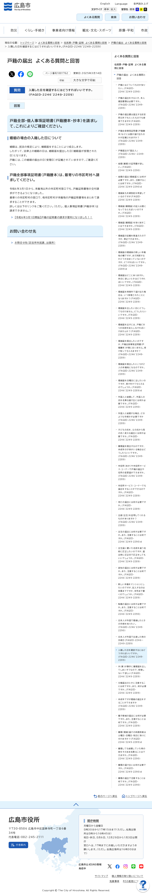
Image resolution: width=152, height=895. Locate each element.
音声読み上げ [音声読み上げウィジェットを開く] (141, 4)
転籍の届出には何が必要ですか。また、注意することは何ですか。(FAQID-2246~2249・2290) (132, 609)
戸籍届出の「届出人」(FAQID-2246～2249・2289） (131, 154)
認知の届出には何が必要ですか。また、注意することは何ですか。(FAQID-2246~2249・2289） (132, 573)
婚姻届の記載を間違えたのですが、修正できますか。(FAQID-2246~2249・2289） (132, 241)
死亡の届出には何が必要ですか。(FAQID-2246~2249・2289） (132, 505)
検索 (114, 17)
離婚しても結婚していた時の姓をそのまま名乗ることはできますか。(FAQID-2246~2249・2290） (131, 754)
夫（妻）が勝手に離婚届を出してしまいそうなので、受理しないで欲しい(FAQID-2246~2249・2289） (132, 672)
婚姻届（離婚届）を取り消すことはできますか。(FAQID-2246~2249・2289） (132, 226)
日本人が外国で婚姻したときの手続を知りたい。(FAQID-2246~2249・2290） (132, 626)
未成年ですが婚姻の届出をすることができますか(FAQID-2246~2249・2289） (132, 704)
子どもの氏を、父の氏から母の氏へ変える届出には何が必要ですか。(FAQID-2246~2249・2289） (132, 435)
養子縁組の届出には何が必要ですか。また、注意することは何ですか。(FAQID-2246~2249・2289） (132, 721)
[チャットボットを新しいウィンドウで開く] (142, 891)
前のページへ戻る (107, 796)
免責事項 (114, 881)
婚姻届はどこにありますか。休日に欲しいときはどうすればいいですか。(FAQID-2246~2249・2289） (131, 280)
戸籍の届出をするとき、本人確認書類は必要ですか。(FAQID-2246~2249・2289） (131, 103)
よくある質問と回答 (49, 43)
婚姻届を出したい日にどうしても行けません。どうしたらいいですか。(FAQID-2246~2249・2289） (132, 313)
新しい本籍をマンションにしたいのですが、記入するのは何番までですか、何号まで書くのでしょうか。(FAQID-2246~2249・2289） (131, 591)
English (105, 4)
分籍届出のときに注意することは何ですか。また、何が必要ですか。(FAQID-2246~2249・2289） (132, 688)
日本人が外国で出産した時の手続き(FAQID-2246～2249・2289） (132, 640)
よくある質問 (92, 17)
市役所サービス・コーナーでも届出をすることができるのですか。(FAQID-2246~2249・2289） (132, 491)
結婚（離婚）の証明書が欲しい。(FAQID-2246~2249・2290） (131, 167)
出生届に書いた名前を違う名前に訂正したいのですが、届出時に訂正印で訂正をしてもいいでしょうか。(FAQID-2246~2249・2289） (132, 554)
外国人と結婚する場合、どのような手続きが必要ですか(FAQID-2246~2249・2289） (131, 418)
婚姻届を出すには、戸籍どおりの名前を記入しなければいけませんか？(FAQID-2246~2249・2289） (131, 330)
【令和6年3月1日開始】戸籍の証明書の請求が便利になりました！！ (54, 217)
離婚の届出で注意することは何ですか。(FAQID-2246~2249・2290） (132, 781)
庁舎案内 (21, 845)
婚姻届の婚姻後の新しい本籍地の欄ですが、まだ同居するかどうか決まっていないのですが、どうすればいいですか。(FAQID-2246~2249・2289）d (132, 260)
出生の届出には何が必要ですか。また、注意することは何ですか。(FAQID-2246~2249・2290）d (132, 537)
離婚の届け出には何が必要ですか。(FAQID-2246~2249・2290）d (132, 768)
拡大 (113, 9)
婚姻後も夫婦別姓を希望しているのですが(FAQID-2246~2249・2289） (132, 196)
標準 (106, 9)
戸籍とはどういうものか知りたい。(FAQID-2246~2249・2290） (131, 88)
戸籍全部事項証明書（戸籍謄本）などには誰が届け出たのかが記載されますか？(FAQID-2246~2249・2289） (131, 137)
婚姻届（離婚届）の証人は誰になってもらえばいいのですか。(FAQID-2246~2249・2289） (132, 211)
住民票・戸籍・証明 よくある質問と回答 (85, 43)
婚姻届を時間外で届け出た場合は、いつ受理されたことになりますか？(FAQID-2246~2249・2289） (132, 297)
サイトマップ (101, 876)
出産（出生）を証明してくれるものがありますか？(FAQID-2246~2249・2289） (131, 520)
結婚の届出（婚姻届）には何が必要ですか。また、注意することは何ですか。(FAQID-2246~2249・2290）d (132, 182)
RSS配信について (133, 881)
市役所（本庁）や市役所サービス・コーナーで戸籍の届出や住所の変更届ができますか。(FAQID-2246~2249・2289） (132, 472)
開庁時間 (93, 820)
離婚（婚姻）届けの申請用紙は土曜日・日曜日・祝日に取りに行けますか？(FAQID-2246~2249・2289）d (132, 737)
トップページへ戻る (136, 796)
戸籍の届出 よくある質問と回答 (129, 43)
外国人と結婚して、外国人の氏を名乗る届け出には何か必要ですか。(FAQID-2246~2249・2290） (132, 402)
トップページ (27, 43)
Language (121, 4)
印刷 (62, 80)
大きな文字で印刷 (84, 80)
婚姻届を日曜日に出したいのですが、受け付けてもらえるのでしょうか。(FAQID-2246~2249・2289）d (132, 386)
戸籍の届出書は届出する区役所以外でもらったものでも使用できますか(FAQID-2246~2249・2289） (132, 120)
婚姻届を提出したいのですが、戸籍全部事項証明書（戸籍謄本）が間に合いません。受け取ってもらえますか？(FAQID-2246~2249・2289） (132, 349)
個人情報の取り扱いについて (127, 876)
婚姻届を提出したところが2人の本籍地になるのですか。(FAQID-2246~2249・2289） (131, 369)
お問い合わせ (137, 17)
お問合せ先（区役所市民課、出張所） (35, 242)
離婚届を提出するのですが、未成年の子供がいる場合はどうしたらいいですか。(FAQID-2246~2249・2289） (132, 453)
